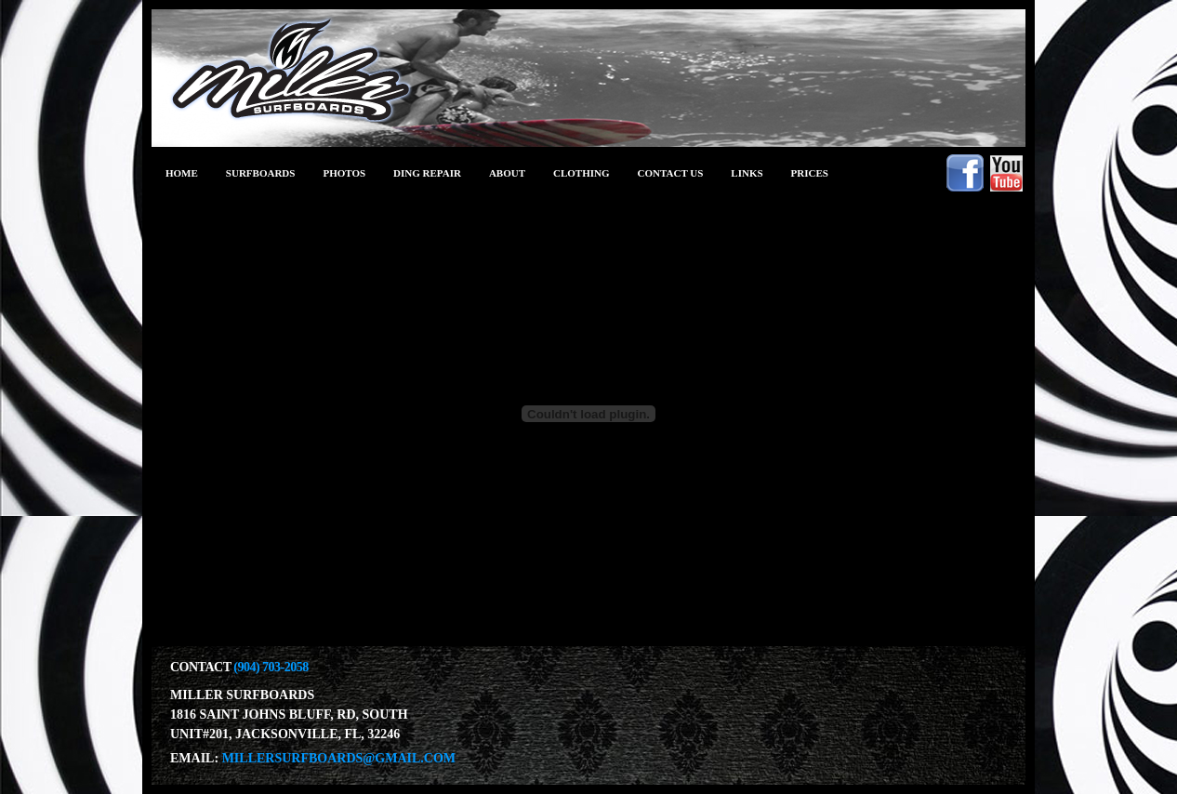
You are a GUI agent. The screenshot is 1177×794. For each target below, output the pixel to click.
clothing (581, 173)
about (507, 173)
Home (181, 173)
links (746, 173)
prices (809, 173)
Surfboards (261, 173)
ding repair (427, 173)
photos (344, 173)
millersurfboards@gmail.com (339, 758)
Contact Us (671, 173)
